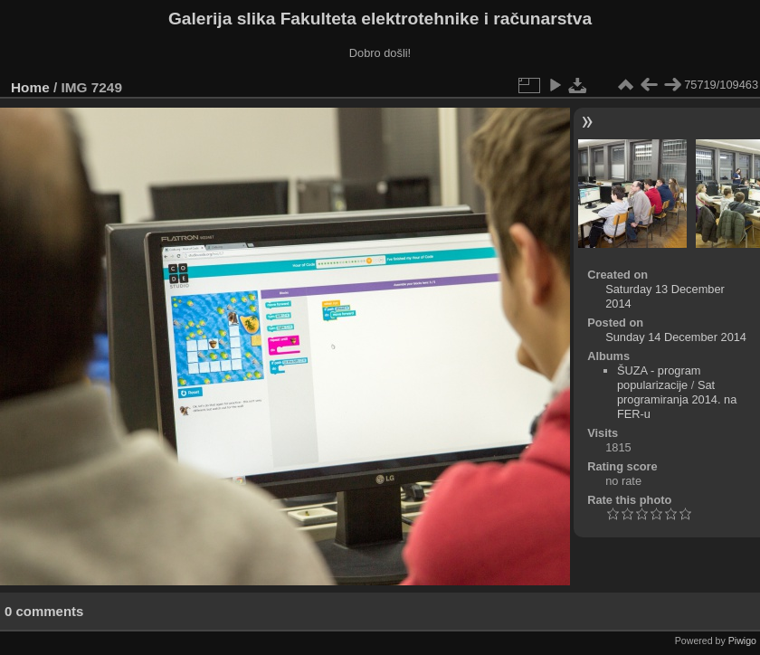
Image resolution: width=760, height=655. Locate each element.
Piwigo (742, 640)
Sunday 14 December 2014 (675, 337)
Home (30, 87)
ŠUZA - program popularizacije (658, 378)
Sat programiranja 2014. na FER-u (676, 399)
